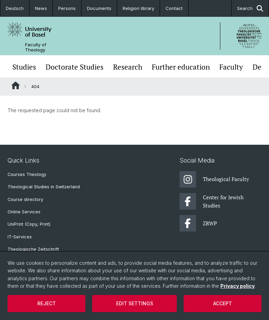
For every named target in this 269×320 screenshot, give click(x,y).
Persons (67, 8)
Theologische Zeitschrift (33, 249)
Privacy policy (237, 286)
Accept (222, 303)
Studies (24, 67)
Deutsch (15, 8)
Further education (181, 67)
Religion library (138, 8)
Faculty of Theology (35, 47)
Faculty (231, 67)
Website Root (16, 85)
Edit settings (134, 303)
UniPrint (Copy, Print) (29, 224)
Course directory (25, 199)
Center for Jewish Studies (212, 201)
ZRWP (198, 223)
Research (127, 67)
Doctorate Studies (74, 67)
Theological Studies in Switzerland (44, 186)
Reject (46, 303)
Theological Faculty (214, 179)
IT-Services (20, 236)
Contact (174, 8)
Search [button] (250, 8)
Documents (99, 8)
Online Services (24, 211)
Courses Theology (27, 174)
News (41, 8)
